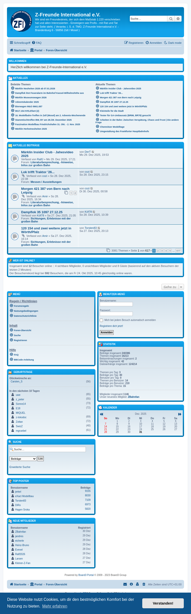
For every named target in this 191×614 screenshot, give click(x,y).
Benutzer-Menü (111, 295)
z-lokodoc (21, 417)
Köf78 (40, 215)
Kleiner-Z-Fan (22, 563)
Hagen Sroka (22, 509)
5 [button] (170, 250)
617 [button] (178, 250)
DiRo (18, 505)
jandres (19, 536)
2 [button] (158, 250)
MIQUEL (20, 412)
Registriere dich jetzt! (111, 326)
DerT (88, 151)
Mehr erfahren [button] (54, 606)
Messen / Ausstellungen (46, 181)
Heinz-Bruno (22, 545)
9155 (88, 491)
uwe (18, 395)
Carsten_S (16, 381)
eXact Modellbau (24, 496)
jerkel (18, 491)
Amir (45, 196)
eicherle (19, 540)
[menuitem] (37, 43)
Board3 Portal (86, 575)
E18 (18, 408)
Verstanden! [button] (163, 603)
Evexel (19, 549)
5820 (88, 509)
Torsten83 (91, 227)
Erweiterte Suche (19, 466)
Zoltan (19, 421)
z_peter (20, 399)
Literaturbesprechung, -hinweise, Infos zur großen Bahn (47, 164)
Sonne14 (21, 404)
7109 (88, 500)
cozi (44, 175)
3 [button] (162, 250)
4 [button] (166, 250)
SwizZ (19, 426)
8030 (88, 495)
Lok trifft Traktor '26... (37, 172)
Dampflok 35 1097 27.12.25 (41, 212)
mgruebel (21, 430)
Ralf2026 (20, 554)
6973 (88, 504)
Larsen (19, 558)
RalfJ (40, 159)
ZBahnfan (20, 531)
